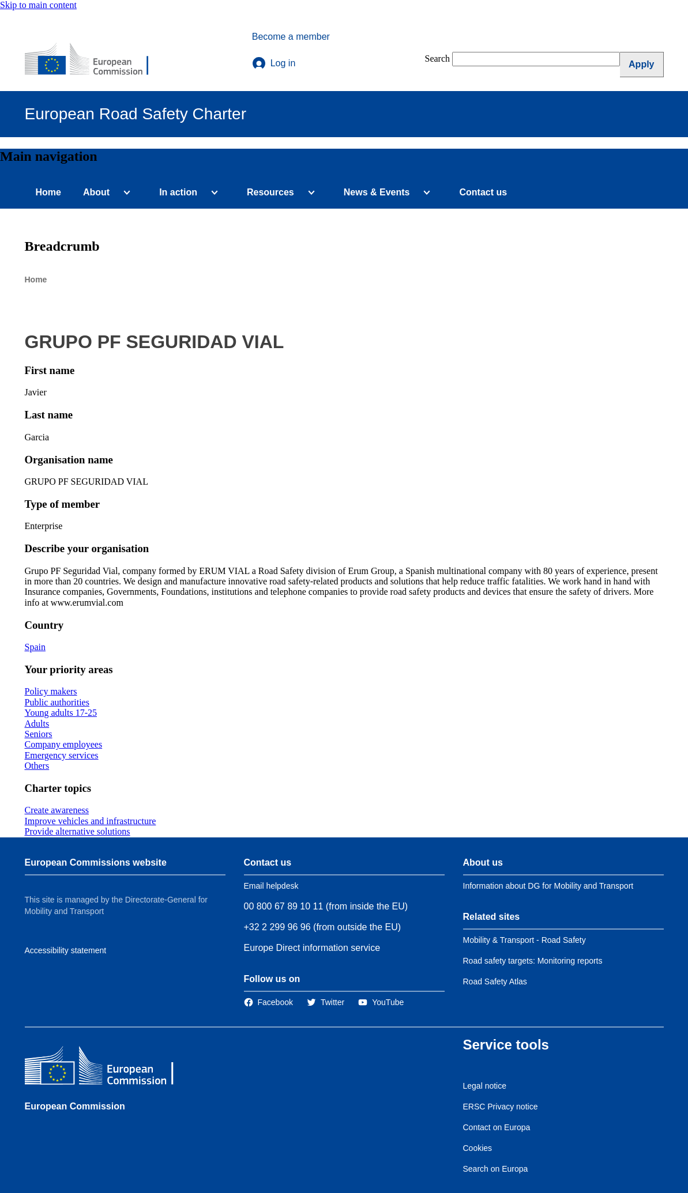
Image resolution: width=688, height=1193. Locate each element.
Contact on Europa (497, 1127)
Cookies (477, 1148)
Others (37, 766)
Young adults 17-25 (61, 713)
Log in (274, 63)
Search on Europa (495, 1168)
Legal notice (485, 1085)
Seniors (38, 734)
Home (48, 192)
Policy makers (51, 691)
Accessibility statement (66, 950)
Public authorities (57, 702)
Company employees (64, 744)
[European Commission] (94, 60)
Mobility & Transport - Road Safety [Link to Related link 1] (524, 940)
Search (437, 58)
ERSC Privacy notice (500, 1106)
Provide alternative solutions (77, 831)
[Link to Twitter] (325, 1002)
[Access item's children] (125, 192)
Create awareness (57, 810)
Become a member (291, 36)
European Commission (75, 1106)
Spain (35, 647)
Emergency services (62, 755)
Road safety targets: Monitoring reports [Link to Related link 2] (533, 960)
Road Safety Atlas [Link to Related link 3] (495, 981)
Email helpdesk (271, 885)
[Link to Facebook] (268, 1002)
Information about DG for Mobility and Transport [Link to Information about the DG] (548, 885)
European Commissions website (96, 862)
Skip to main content (38, 5)
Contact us (483, 192)
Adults (37, 723)
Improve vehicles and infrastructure (90, 821)
